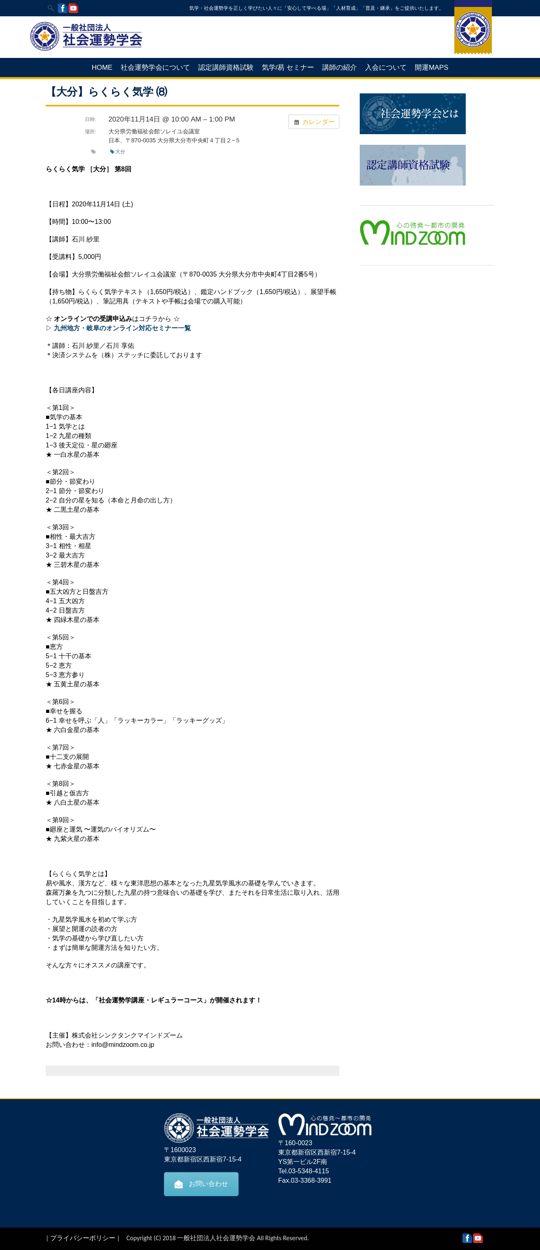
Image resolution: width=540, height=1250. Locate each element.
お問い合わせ (201, 1184)
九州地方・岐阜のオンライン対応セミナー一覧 (122, 328)
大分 (117, 152)
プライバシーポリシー (82, 1238)
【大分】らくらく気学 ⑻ (106, 92)
